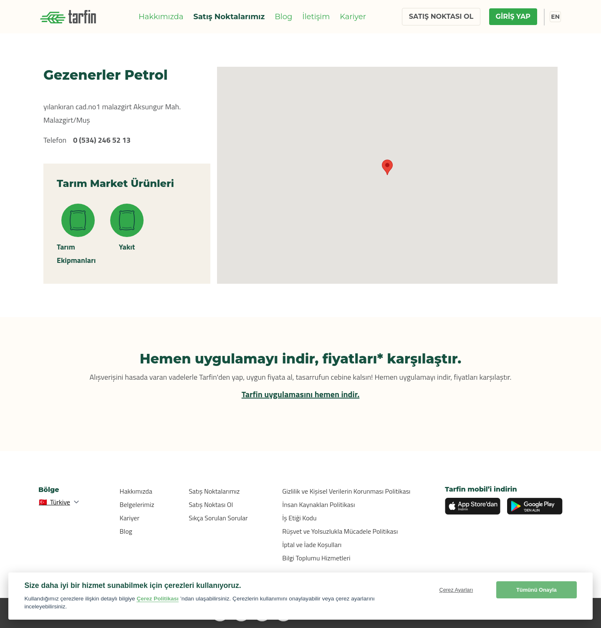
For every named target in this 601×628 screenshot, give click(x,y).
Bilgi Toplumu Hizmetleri (316, 558)
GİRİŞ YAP (513, 16)
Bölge (48, 490)
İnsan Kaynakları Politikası (318, 504)
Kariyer (353, 16)
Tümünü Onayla (536, 590)
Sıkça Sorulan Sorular (218, 518)
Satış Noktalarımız (229, 16)
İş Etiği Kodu (299, 518)
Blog (283, 16)
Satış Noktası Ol (211, 504)
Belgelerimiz (137, 504)
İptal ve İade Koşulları (311, 545)
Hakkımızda (161, 16)
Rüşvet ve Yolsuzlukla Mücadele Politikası (340, 531)
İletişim (316, 16)
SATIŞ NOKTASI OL (441, 16)
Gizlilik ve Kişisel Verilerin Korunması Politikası (346, 491)
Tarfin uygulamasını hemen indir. (301, 394)
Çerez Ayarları (456, 590)
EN (555, 16)
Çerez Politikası (157, 598)
